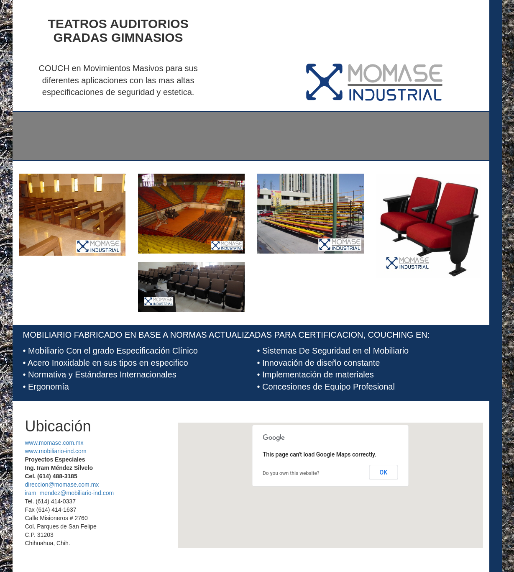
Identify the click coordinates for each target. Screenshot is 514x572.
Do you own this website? (291, 473)
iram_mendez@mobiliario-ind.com (69, 493)
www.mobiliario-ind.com (56, 451)
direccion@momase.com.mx (62, 484)
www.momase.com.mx (54, 442)
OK (384, 472)
